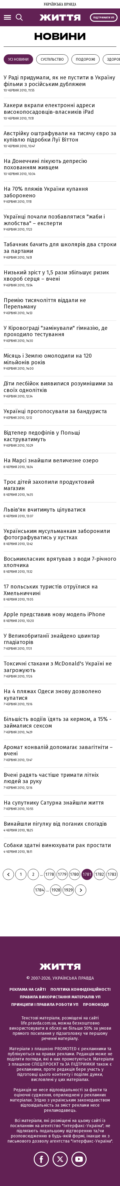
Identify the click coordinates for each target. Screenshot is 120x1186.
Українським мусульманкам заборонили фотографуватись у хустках (57, 534)
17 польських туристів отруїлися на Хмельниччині (51, 590)
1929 (68, 890)
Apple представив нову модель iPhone (54, 614)
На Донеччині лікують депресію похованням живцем (45, 164)
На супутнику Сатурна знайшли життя (54, 802)
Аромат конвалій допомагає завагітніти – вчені (58, 750)
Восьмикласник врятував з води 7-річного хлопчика (60, 562)
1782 (99, 874)
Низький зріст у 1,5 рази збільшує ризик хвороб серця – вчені (56, 275)
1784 (39, 890)
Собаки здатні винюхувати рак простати (57, 845)
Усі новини (18, 59)
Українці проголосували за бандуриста (55, 411)
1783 (112, 874)
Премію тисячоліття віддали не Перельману (45, 303)
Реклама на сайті (27, 989)
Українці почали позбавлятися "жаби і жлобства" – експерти (54, 220)
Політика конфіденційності (80, 989)
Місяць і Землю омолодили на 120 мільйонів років (48, 359)
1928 (55, 890)
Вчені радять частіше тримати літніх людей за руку (51, 778)
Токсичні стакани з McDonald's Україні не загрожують (58, 667)
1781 (87, 874)
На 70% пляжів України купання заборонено (46, 192)
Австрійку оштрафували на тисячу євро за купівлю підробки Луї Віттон (60, 136)
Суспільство (52, 59)
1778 (49, 874)
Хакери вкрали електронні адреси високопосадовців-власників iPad (49, 108)
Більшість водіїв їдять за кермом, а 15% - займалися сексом (57, 722)
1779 (62, 874)
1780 (74, 874)
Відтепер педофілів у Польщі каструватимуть (42, 436)
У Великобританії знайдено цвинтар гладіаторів (52, 639)
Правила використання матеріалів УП (60, 997)
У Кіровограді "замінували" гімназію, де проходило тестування (56, 331)
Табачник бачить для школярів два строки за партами (60, 247)
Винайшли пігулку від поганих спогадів (55, 824)
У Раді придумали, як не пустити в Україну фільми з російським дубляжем (59, 81)
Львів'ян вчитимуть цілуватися (45, 509)
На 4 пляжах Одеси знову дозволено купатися (52, 694)
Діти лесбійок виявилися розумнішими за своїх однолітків (58, 387)
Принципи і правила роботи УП (44, 1004)
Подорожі (85, 59)
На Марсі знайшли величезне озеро (51, 460)
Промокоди (96, 1004)
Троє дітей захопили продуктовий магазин (49, 485)
